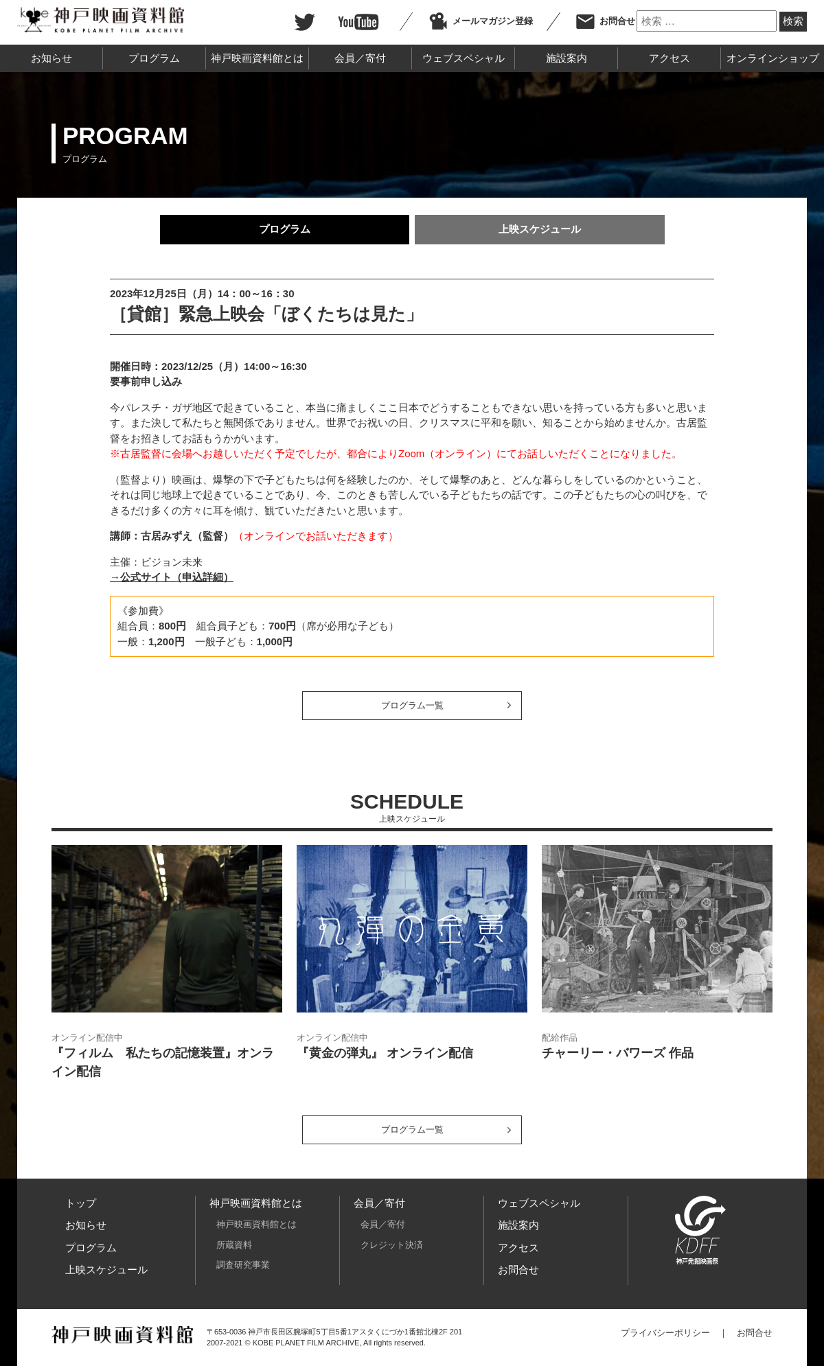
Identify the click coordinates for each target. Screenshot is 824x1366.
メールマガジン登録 (480, 21)
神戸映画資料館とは (257, 58)
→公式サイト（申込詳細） (171, 577)
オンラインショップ (772, 58)
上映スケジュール (540, 229)
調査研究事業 (243, 1265)
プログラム (154, 58)
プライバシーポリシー (665, 1333)
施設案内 (566, 58)
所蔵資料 (234, 1245)
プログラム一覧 (412, 705)
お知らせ (51, 58)
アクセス (669, 58)
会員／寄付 (360, 58)
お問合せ (605, 21)
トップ (80, 1203)
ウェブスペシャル (463, 58)
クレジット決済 (391, 1245)
